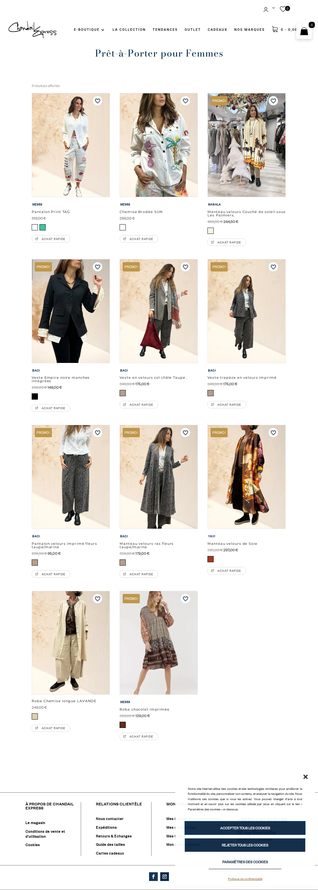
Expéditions (106, 827)
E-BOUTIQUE (86, 30)
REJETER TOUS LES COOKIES (245, 845)
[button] (305, 777)
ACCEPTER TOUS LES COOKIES (245, 828)
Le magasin (35, 823)
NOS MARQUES (249, 30)
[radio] (35, 227)
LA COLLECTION (129, 30)
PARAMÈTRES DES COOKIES (245, 862)
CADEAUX (217, 30)
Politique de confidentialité (245, 879)
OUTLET (193, 30)
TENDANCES (165, 30)
